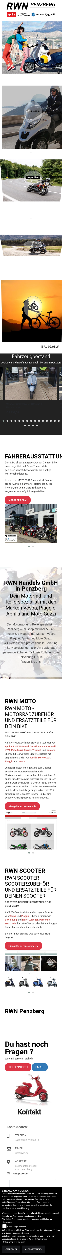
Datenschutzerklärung (17, 1208)
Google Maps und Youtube (18, 1227)
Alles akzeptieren (33, 1249)
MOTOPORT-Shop (27, 567)
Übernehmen (11, 1249)
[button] (3, 421)
